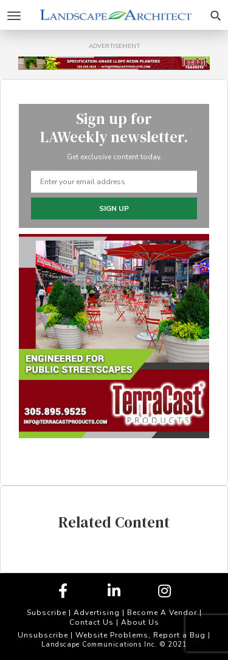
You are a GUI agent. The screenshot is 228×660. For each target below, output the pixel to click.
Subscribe (46, 612)
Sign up (114, 208)
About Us (140, 622)
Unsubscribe (43, 635)
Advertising (97, 612)
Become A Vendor (162, 612)
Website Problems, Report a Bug (140, 635)
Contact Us (91, 622)
